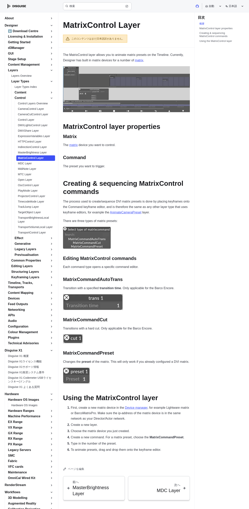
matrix (139, 60)
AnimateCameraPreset (125, 212)
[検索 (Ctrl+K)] (97, 6)
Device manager (136, 407)
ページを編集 (73, 469)
